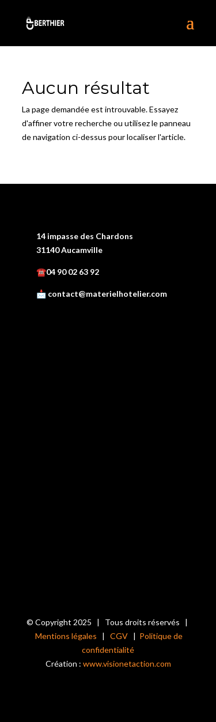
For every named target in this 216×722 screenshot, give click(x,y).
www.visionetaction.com (127, 663)
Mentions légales (66, 636)
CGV (119, 636)
